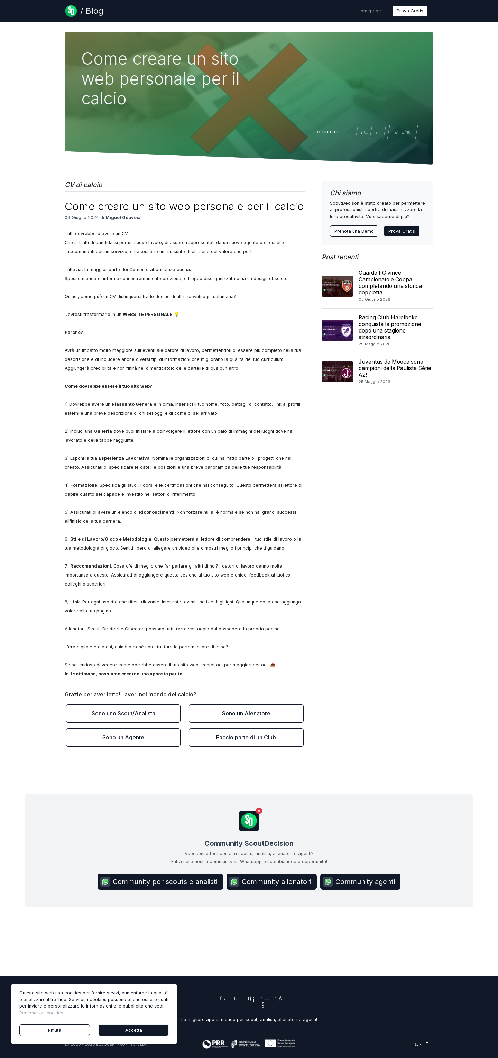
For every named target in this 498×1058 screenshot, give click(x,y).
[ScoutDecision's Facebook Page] (277, 998)
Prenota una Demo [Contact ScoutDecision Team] (354, 231)
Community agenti (359, 882)
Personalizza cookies (41, 1012)
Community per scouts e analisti (159, 882)
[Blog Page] (84, 11)
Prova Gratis (410, 10)
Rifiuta (54, 1030)
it (422, 1044)
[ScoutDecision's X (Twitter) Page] (221, 998)
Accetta (133, 1030)
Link (402, 132)
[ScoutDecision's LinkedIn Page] (249, 998)
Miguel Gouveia (123, 217)
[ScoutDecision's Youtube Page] (263, 1005)
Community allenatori (270, 882)
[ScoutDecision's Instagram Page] (235, 998)
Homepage (369, 10)
